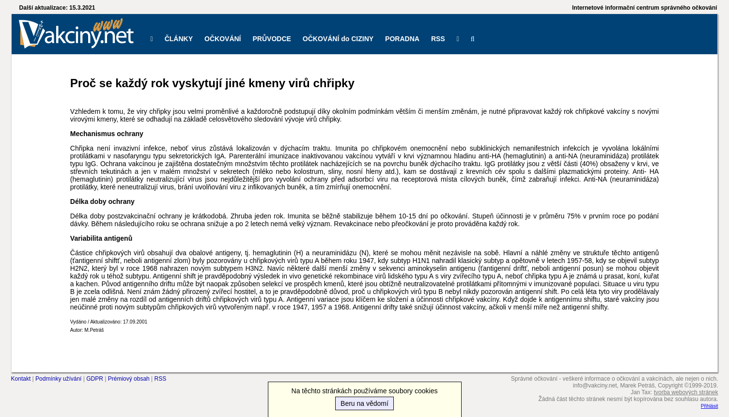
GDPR (94, 378)
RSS (438, 39)
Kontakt (21, 378)
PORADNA (402, 39)
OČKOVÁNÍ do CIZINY (338, 39)
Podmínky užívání (58, 378)
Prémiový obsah (129, 378)
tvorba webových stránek (686, 392)
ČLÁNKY (179, 39)
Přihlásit (709, 406)
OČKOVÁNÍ (222, 39)
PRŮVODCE (272, 39)
